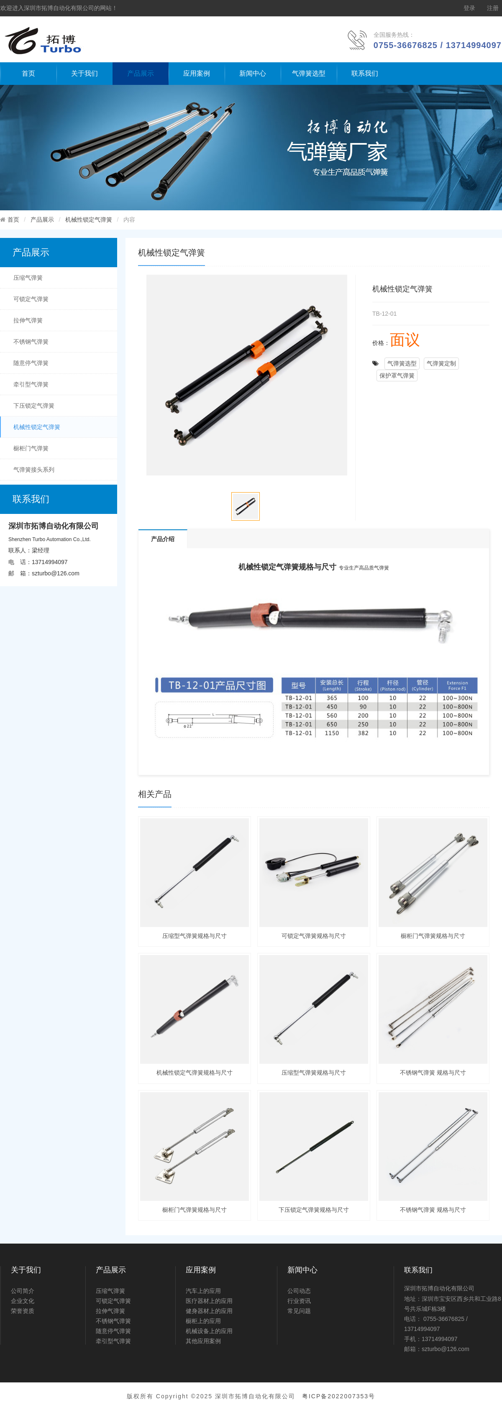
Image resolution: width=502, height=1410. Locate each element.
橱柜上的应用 (203, 1321)
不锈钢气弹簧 (31, 341)
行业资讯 (299, 1301)
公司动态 (299, 1290)
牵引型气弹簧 (31, 384)
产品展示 (140, 73)
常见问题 (299, 1311)
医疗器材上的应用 (209, 1301)
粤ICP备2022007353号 (338, 1396)
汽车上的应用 (203, 1290)
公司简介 (22, 1290)
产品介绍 (162, 539)
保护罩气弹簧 (397, 375)
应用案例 (196, 73)
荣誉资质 (22, 1311)
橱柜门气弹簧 (31, 448)
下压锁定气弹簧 (33, 405)
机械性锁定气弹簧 (88, 219)
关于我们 (84, 73)
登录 (469, 8)
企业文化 (22, 1301)
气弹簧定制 (441, 363)
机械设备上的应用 (209, 1331)
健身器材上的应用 (209, 1311)
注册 (493, 8)
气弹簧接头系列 (33, 469)
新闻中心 (252, 73)
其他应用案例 (203, 1341)
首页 (28, 73)
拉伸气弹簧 (28, 320)
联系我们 (364, 73)
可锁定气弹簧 (31, 299)
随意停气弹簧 (31, 363)
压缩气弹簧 (28, 277)
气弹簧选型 (308, 73)
